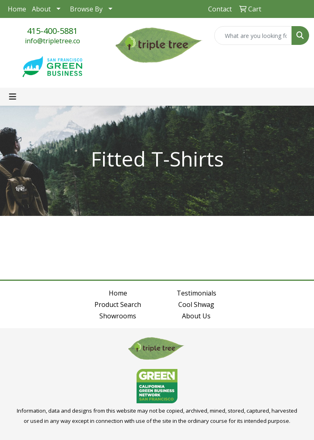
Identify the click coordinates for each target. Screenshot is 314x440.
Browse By (86, 8)
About (41, 8)
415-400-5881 (52, 30)
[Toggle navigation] (12, 96)
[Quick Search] (253, 35)
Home (17, 8)
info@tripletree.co (52, 40)
